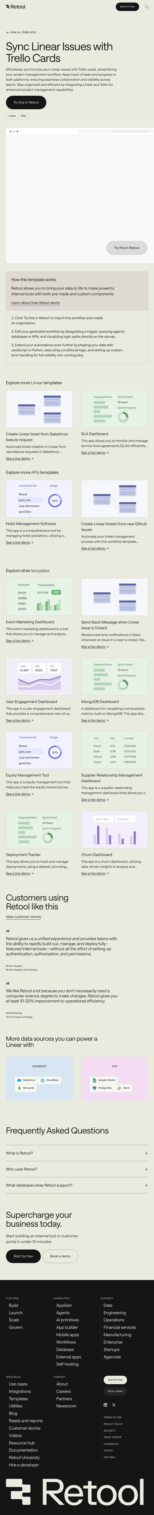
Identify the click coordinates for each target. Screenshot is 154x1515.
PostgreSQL (102, 1088)
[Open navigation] (147, 7)
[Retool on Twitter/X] (114, 1404)
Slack (123, 1088)
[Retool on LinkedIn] (105, 1404)
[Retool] (15, 7)
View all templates (21, 32)
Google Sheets (103, 1080)
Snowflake (49, 1080)
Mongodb (25, 1088)
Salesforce (26, 1080)
